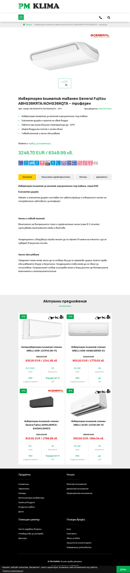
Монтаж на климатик (77, 484)
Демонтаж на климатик (77, 489)
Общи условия (73, 538)
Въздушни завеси (26, 507)
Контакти (72, 533)
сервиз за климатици (39, 143)
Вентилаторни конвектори (31, 498)
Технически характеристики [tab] (55, 177)
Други (21, 511)
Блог (69, 529)
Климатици (23, 484)
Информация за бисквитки (79, 547)
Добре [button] (123, 569)
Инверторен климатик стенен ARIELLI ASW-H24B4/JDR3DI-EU (88, 349)
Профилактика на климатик (79, 493)
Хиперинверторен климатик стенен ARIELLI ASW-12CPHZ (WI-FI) (41, 349)
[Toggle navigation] (21, 17)
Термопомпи (23, 489)
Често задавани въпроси (30, 529)
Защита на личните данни (79, 543)
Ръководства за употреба (30, 533)
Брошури (22, 538)
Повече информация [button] (13, 571)
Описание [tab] (27, 177)
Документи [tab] (101, 177)
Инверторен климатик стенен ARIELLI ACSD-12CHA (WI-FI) (88, 423)
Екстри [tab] (83, 177)
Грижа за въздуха (26, 502)
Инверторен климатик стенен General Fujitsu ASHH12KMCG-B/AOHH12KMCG (41, 425)
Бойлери (22, 493)
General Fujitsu (105, 108)
